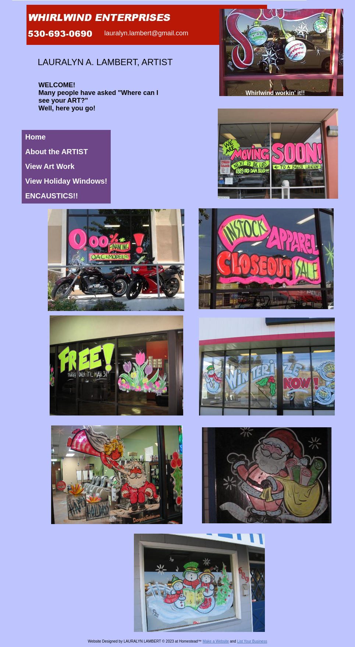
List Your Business (252, 641)
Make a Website (216, 641)
